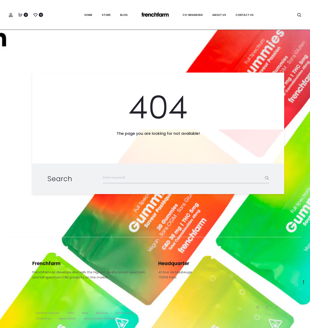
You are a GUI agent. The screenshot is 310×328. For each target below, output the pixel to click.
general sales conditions (100, 318)
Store (106, 15)
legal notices (67, 318)
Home (88, 15)
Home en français (47, 313)
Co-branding (193, 15)
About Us (219, 15)
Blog (124, 15)
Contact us (245, 15)
